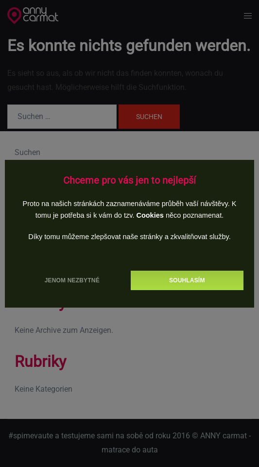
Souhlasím (187, 280)
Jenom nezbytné (72, 280)
